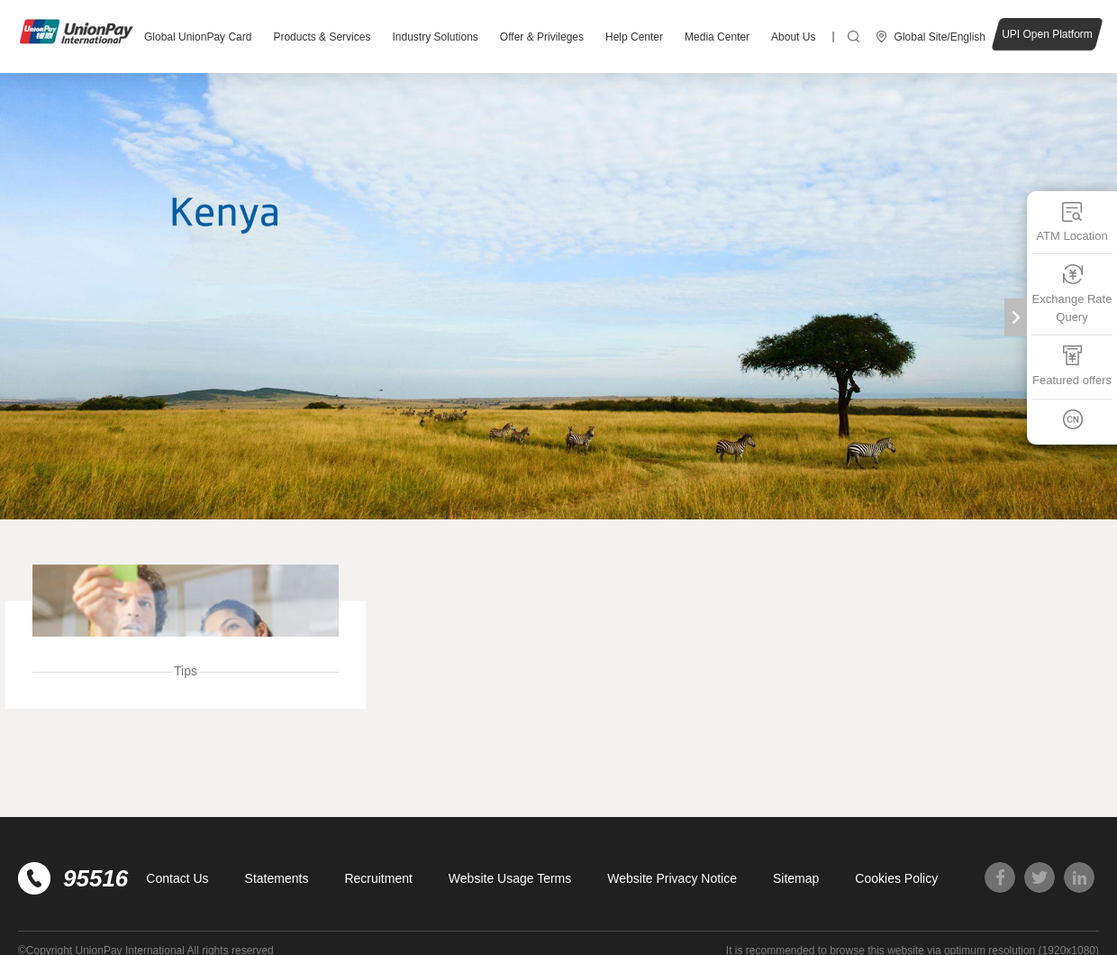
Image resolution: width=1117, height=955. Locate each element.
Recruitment (378, 878)
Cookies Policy (896, 878)
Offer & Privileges (542, 37)
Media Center (717, 37)
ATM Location (1071, 221)
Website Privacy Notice (672, 878)
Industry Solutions (434, 37)
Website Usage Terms (510, 878)
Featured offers (1072, 365)
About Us (793, 37)
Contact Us (177, 878)
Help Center (634, 37)
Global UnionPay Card (197, 37)
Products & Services (321, 37)
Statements (277, 878)
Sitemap (796, 878)
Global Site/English (940, 37)
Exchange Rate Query (1072, 293)
